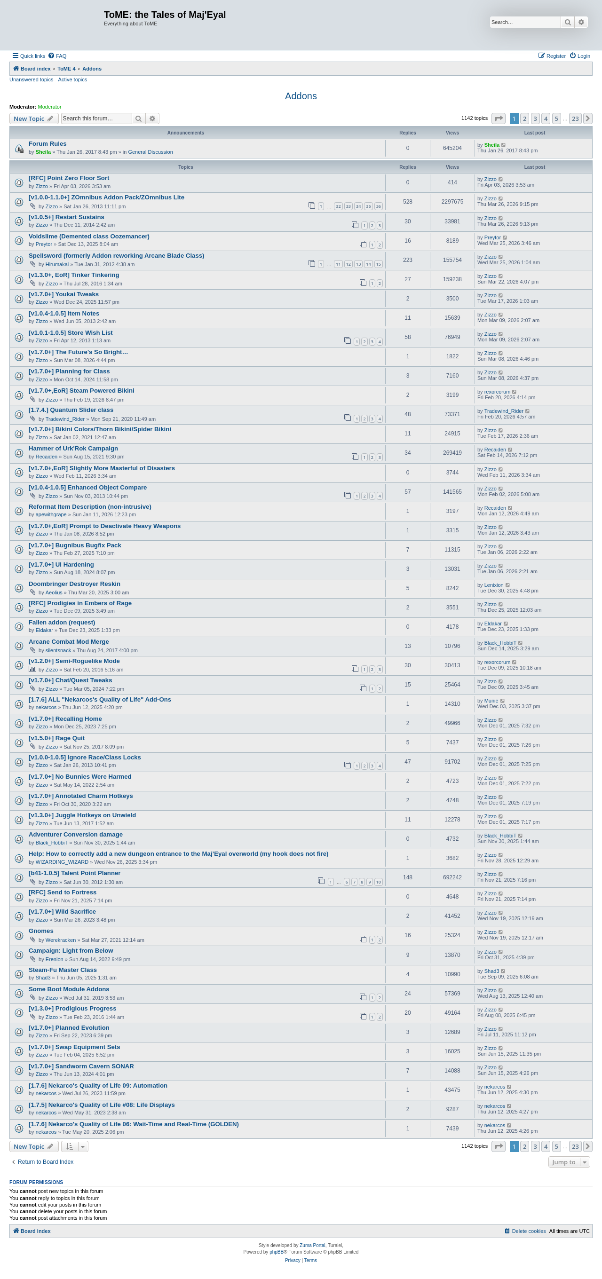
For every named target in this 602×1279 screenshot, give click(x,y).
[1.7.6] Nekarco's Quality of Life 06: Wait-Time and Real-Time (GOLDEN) (134, 1124)
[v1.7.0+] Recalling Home (65, 718)
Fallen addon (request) (62, 622)
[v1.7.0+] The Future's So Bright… (78, 351)
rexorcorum (497, 392)
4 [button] (545, 118)
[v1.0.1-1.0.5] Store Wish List (71, 332)
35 (368, 206)
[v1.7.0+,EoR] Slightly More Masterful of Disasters (102, 468)
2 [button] (524, 118)
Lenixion (494, 585)
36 (378, 206)
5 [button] (556, 118)
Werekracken (61, 940)
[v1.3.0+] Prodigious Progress (73, 1008)
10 (378, 882)
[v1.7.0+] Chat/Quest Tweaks (70, 680)
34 (358, 206)
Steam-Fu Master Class (63, 969)
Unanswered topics (31, 79)
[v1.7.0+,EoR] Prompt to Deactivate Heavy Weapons (105, 525)
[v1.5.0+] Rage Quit (57, 738)
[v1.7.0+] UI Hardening (61, 564)
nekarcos (46, 707)
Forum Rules (48, 143)
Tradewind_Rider (65, 419)
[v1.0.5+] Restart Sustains (66, 217)
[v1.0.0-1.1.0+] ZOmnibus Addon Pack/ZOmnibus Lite (106, 197)
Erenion (54, 959)
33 (348, 206)
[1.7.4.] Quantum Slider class (71, 409)
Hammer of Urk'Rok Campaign (73, 448)
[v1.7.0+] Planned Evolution (69, 1027)
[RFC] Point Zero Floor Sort (69, 178)
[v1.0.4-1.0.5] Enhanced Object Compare (88, 487)
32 (338, 206)
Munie (491, 700)
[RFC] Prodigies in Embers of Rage (80, 603)
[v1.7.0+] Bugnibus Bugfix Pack (75, 545)
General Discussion (150, 152)
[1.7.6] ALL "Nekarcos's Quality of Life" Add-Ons (100, 699)
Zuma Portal (312, 1245)
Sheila (43, 152)
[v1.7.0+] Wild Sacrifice (62, 911)
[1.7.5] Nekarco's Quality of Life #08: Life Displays (102, 1104)
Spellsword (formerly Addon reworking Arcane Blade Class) (117, 255)
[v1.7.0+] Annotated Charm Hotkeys (81, 795)
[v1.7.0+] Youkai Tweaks (64, 294)
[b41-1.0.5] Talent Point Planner (74, 872)
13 (358, 264)
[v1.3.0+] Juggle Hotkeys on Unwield (82, 815)
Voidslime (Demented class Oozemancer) (89, 236)
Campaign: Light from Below (71, 950)
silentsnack (58, 650)
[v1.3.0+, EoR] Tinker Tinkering (74, 274)
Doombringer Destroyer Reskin (74, 583)
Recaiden (46, 456)
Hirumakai (57, 264)
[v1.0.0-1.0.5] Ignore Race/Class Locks (85, 757)
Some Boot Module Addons (69, 989)
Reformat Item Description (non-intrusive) (90, 506)
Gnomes (41, 930)
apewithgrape (51, 514)
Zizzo (42, 186)
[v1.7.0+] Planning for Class (69, 371)
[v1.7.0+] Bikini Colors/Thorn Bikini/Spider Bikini (100, 429)
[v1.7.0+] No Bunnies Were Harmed (80, 776)
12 (348, 264)
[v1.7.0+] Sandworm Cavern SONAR (81, 1066)
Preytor (44, 244)
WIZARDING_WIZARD (62, 862)
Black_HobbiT (500, 643)
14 (368, 264)
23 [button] (575, 118)
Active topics (72, 79)
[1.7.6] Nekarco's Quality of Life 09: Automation (98, 1085)
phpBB (276, 1252)
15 (378, 264)
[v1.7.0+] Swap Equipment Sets (74, 1046)
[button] (498, 118)
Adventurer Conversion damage (76, 834)
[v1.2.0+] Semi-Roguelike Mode (74, 660)
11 (338, 264)
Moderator (50, 107)
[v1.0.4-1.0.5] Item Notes (64, 313)
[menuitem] (57, 56)
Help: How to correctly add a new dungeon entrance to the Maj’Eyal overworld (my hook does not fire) (179, 853)
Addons (301, 96)
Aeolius (54, 592)
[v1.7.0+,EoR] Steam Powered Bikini (82, 390)
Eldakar (44, 630)
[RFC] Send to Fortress (62, 892)
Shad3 (43, 977)
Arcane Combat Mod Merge (69, 641)
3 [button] (535, 118)
